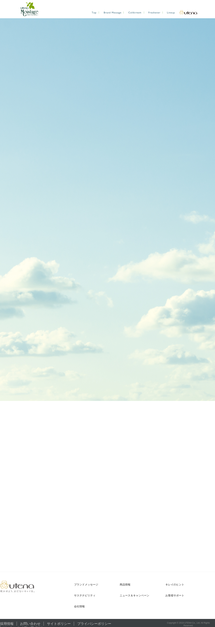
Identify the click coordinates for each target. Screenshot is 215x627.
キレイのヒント (174, 584)
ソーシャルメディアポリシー (94, 623)
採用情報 (4, 623)
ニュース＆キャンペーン (134, 595)
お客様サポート (174, 595)
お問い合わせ (20, 623)
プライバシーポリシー (64, 623)
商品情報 (125, 584)
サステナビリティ (84, 595)
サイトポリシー (40, 623)
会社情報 (79, 606)
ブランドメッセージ (86, 584)
